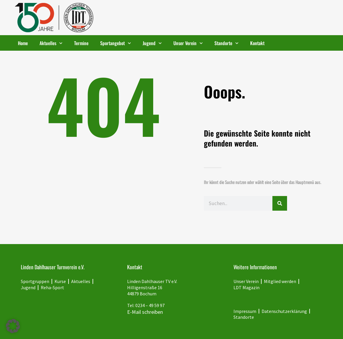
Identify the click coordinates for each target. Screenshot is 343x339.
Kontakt (257, 43)
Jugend (152, 43)
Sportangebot (115, 43)
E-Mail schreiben (145, 312)
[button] (13, 326)
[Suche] (279, 203)
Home (23, 43)
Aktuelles (51, 43)
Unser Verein (188, 43)
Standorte (226, 43)
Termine (81, 43)
